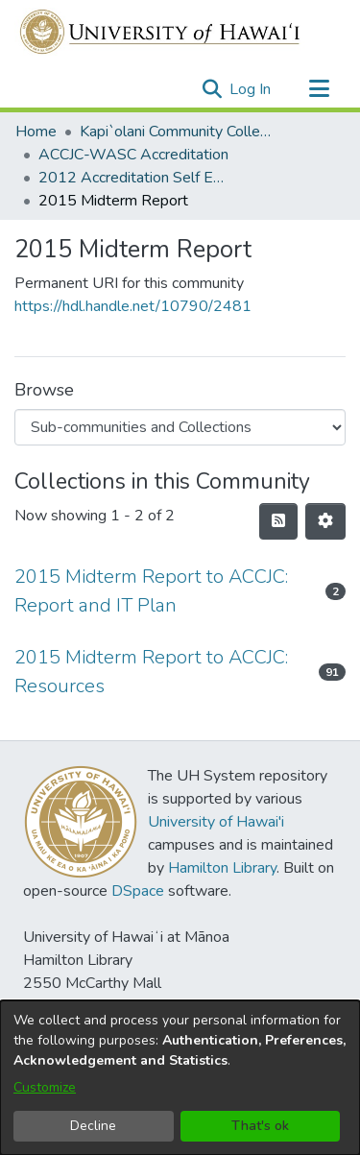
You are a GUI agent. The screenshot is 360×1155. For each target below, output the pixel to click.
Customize (44, 1087)
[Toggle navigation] (319, 89)
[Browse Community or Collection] (180, 427)
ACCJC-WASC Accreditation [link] (133, 154)
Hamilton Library (222, 867)
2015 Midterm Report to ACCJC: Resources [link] (151, 671)
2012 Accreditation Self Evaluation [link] (134, 177)
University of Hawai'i (216, 821)
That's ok (260, 1126)
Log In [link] (251, 89)
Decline (93, 1126)
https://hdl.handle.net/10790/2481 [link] (133, 306)
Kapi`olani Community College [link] (176, 131)
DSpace (137, 891)
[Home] (160, 32)
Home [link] (36, 131)
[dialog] (180, 1077)
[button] (212, 89)
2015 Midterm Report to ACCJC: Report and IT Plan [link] (151, 591)
